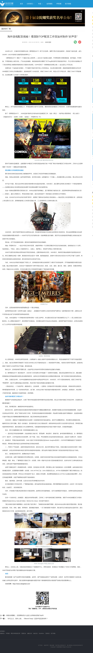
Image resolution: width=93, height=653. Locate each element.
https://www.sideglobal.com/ (21, 584)
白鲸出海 (35, 633)
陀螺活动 (23, 633)
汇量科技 (47, 633)
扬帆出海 (29, 633)
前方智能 (53, 633)
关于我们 (40, 645)
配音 (50, 42)
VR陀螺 (8, 633)
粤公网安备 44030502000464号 (75, 645)
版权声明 (46, 645)
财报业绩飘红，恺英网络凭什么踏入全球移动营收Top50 (22, 615)
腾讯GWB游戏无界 (15, 633)
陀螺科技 (2, 633)
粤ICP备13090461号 (60, 645)
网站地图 (52, 645)
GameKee (41, 633)
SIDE (46, 42)
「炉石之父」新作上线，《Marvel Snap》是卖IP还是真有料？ (24, 618)
